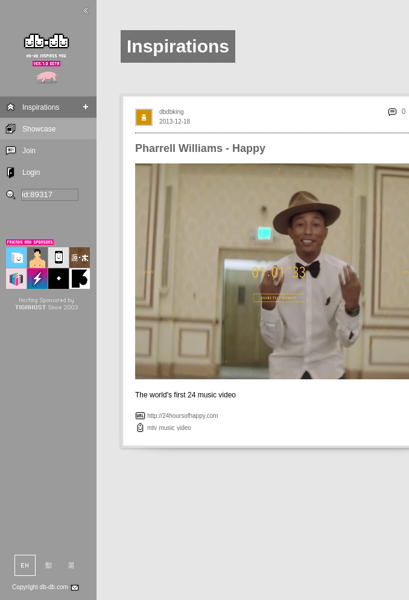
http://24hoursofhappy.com (182, 415)
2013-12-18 (174, 121)
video (184, 428)
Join (29, 151)
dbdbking (171, 112)
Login (31, 172)
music (166, 428)
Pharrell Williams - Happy (200, 148)
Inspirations (40, 107)
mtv (152, 428)
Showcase (38, 129)
